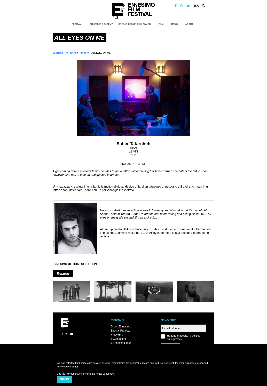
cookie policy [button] (70, 366)
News (174, 24)
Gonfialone (119, 338)
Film (161, 24)
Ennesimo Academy (101, 24)
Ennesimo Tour (122, 342)
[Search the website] (203, 5)
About (189, 24)
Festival (77, 24)
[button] (208, 349)
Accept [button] (64, 379)
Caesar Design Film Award (134, 24)
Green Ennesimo (121, 326)
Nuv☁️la (118, 334)
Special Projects (120, 330)
